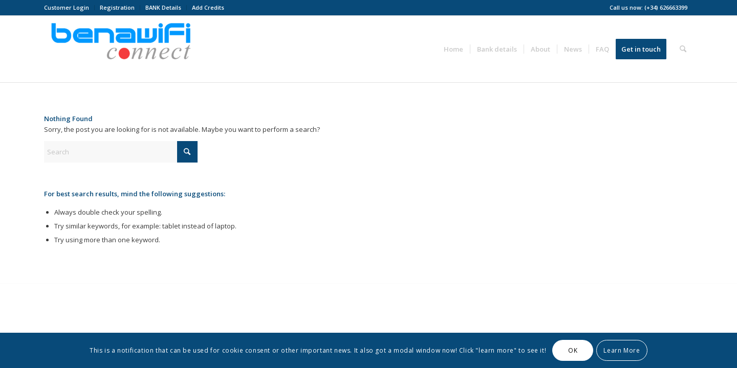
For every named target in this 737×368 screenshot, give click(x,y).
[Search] (683, 49)
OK (572, 350)
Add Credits (208, 7)
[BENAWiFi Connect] (121, 49)
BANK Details (163, 7)
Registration (117, 7)
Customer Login (66, 7)
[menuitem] (69, 7)
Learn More (621, 350)
